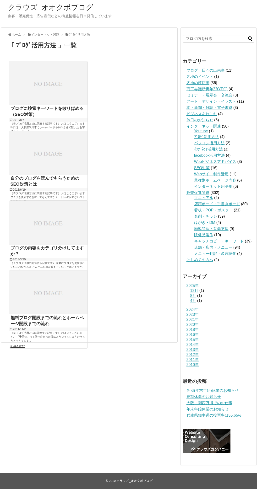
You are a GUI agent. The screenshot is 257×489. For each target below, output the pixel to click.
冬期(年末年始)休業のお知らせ (212, 390)
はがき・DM (204, 222)
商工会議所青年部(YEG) (207, 89)
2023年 (192, 314)
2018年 (192, 330)
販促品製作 (203, 235)
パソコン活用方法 (209, 143)
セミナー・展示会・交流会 (209, 95)
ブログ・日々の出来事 (205, 70)
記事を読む (18, 346)
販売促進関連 (197, 193)
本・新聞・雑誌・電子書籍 (209, 108)
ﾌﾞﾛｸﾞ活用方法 (206, 137)
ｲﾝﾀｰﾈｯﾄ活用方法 (208, 149)
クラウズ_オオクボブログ (50, 7)
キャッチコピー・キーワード (219, 241)
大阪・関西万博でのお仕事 (209, 403)
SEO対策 (202, 168)
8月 (193, 296)
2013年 (192, 350)
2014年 (192, 345)
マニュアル (203, 198)
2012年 (192, 355)
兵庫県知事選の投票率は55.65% (213, 415)
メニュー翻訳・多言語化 (215, 254)
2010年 (192, 365)
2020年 (192, 324)
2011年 (192, 360)
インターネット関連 (203, 126)
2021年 (192, 319)
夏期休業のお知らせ (203, 397)
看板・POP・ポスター (213, 210)
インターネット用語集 (213, 186)
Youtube (201, 131)
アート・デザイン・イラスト (211, 101)
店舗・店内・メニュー (213, 247)
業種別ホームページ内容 (215, 180)
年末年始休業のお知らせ (207, 409)
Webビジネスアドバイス (215, 162)
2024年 (192, 309)
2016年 (192, 335)
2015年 (192, 340)
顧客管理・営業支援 (211, 229)
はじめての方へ (199, 260)
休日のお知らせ (199, 120)
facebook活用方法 (209, 155)
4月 (193, 301)
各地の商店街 (197, 83)
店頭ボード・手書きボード (217, 204)
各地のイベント (199, 77)
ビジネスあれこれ (201, 114)
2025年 (192, 286)
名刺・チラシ (205, 216)
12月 (194, 291)
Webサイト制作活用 (211, 174)
